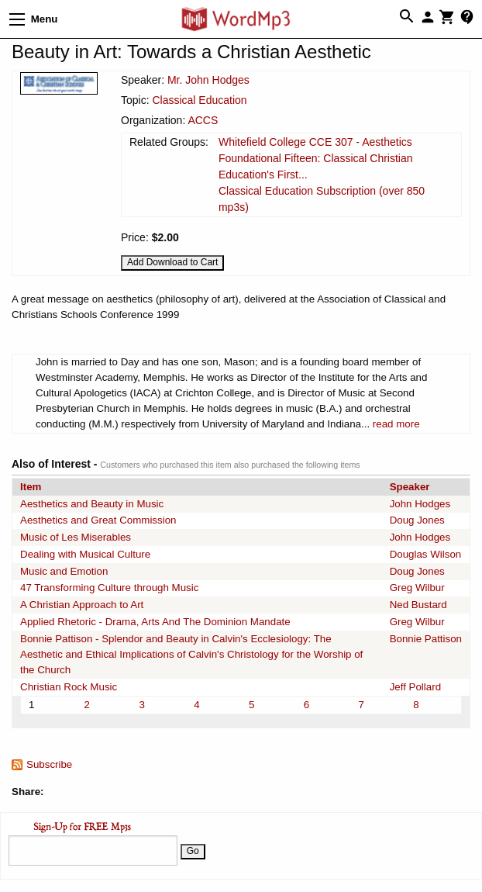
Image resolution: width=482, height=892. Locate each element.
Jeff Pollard (415, 687)
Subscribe (49, 764)
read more (396, 424)
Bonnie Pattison (426, 639)
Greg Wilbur (417, 587)
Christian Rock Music (68, 687)
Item (30, 487)
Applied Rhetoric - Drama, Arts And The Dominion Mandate (155, 622)
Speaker (410, 487)
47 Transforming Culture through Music (109, 587)
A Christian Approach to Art (81, 604)
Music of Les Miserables (75, 537)
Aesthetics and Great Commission (98, 520)
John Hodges (420, 504)
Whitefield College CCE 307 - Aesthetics (315, 142)
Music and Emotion (64, 571)
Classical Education (199, 100)
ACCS (203, 120)
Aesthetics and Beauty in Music (92, 504)
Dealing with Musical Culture (85, 554)
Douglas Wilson (426, 554)
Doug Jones (417, 520)
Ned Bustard (418, 604)
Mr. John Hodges (208, 80)
